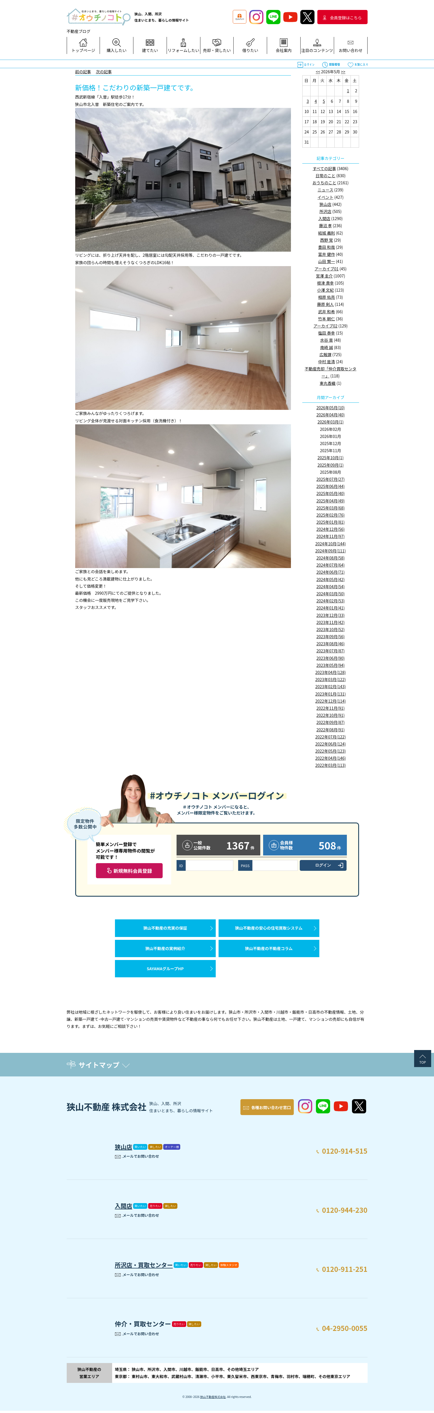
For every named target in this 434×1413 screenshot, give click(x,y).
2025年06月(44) (330, 486)
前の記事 (83, 71)
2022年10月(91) (330, 715)
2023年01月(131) (330, 694)
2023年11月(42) (330, 622)
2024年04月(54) (330, 586)
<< (318, 71)
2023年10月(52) (330, 629)
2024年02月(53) (330, 601)
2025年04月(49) (330, 501)
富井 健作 (326, 254)
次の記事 (104, 71)
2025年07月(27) (330, 479)
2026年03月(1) (331, 422)
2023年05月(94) (330, 665)
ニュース (325, 190)
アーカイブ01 (327, 269)
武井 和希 (326, 311)
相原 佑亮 (326, 297)
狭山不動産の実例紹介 (165, 950)
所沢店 (326, 211)
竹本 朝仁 (326, 319)
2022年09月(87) (330, 722)
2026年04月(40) (330, 415)
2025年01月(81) (330, 522)
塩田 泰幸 (326, 333)
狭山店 (326, 204)
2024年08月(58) (330, 558)
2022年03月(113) (330, 765)
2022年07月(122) (330, 737)
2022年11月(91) (330, 708)
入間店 (324, 218)
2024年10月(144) (330, 543)
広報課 (326, 354)
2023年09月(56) (330, 636)
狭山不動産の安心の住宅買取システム (269, 928)
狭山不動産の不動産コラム (269, 950)
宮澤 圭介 (324, 276)
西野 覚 (326, 240)
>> (343, 71)
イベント (326, 197)
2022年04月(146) (330, 758)
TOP (422, 1065)
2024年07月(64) (330, 565)
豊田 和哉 (326, 247)
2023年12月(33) (330, 615)
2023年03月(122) (330, 679)
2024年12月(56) (330, 529)
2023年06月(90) (330, 658)
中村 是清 (326, 361)
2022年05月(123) (330, 751)
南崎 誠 (326, 347)
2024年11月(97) (330, 536)
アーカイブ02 (325, 326)
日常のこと (326, 175)
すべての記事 (324, 168)
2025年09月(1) (331, 465)
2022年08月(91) (330, 729)
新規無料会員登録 (133, 870)
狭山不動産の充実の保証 (165, 928)
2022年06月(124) (330, 744)
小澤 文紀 (325, 290)
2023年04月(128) (330, 672)
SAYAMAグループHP (165, 971)
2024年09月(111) (330, 551)
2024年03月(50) (330, 593)
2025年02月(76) (330, 515)
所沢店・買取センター (146, 1266)
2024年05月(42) (330, 579)
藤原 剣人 (325, 304)
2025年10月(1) (331, 457)
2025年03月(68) (330, 508)
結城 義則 (326, 233)
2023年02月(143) (330, 686)
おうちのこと (324, 182)
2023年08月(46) (330, 643)
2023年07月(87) (330, 651)
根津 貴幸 (325, 283)
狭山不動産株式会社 (213, 1399)
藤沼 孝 (325, 225)
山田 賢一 (326, 261)
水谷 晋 (326, 340)
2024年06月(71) (330, 572)
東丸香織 (328, 383)
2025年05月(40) (330, 493)
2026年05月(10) (330, 407)
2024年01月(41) (330, 608)
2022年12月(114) (330, 701)
